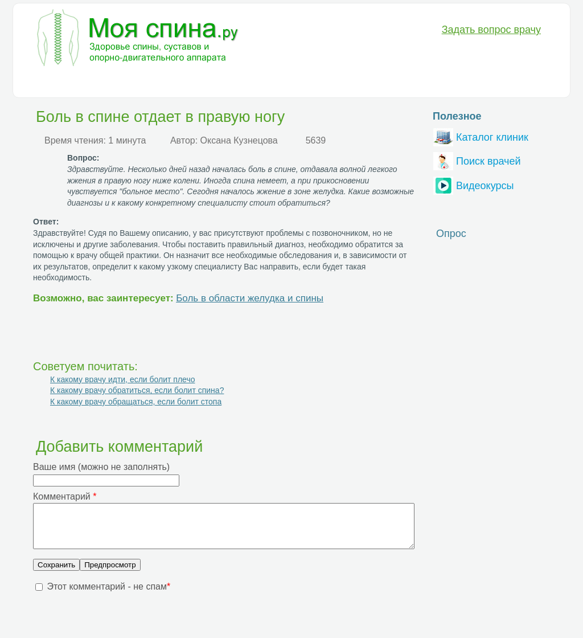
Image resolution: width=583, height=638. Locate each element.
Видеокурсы (473, 184)
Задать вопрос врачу (491, 29)
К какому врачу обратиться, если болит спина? (137, 390)
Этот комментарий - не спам (108, 595)
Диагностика (108, 83)
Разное (339, 83)
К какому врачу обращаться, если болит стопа (135, 401)
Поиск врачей (477, 159)
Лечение (166, 83)
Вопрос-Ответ (396, 83)
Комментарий (64, 496)
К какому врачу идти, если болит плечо (122, 379)
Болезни (49, 83)
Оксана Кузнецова (239, 140)
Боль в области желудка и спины (249, 298)
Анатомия (289, 83)
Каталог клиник (480, 135)
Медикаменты (226, 83)
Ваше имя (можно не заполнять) (101, 467)
